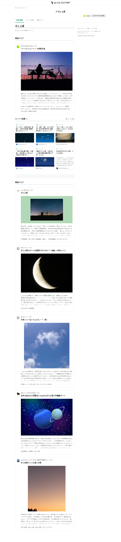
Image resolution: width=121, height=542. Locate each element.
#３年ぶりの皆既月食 (27, 106)
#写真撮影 (38, 239)
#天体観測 (24, 239)
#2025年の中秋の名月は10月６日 (60, 109)
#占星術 (30, 451)
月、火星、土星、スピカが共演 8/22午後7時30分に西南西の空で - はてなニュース (44, 129)
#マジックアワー (47, 527)
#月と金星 (24, 527)
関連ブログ (40, 20)
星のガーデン (24, 247)
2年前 (31, 190)
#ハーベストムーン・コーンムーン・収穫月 (56, 106)
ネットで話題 (30, 20)
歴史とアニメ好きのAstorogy (28, 393)
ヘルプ (92, 31)
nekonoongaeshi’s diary (27, 46)
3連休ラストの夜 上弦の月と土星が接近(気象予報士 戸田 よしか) (44, 153)
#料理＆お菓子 (32, 111)
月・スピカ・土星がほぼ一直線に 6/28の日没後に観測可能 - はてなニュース (24, 129)
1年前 (35, 46)
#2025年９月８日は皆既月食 (40, 109)
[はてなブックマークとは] (26, 119)
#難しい (44, 239)
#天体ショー (38, 106)
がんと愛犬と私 (25, 190)
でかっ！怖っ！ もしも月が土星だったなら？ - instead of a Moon (64, 129)
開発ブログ (97, 31)
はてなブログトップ (83, 33)
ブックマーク (20, 125)
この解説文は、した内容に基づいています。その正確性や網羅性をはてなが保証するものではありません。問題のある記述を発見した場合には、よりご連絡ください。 (24, 30)
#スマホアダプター (62, 239)
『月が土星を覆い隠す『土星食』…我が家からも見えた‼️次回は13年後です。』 (24, 153)
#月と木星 (38, 527)
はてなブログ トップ (21, 8)
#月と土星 (24, 111)
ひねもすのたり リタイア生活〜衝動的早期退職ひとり (34, 460)
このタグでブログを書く (98, 15)
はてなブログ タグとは (83, 31)
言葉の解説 (19, 20)
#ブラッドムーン (26, 109)
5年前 (51, 460)
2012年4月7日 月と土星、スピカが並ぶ (64, 152)
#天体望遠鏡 (52, 239)
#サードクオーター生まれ (44, 384)
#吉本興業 (24, 451)
